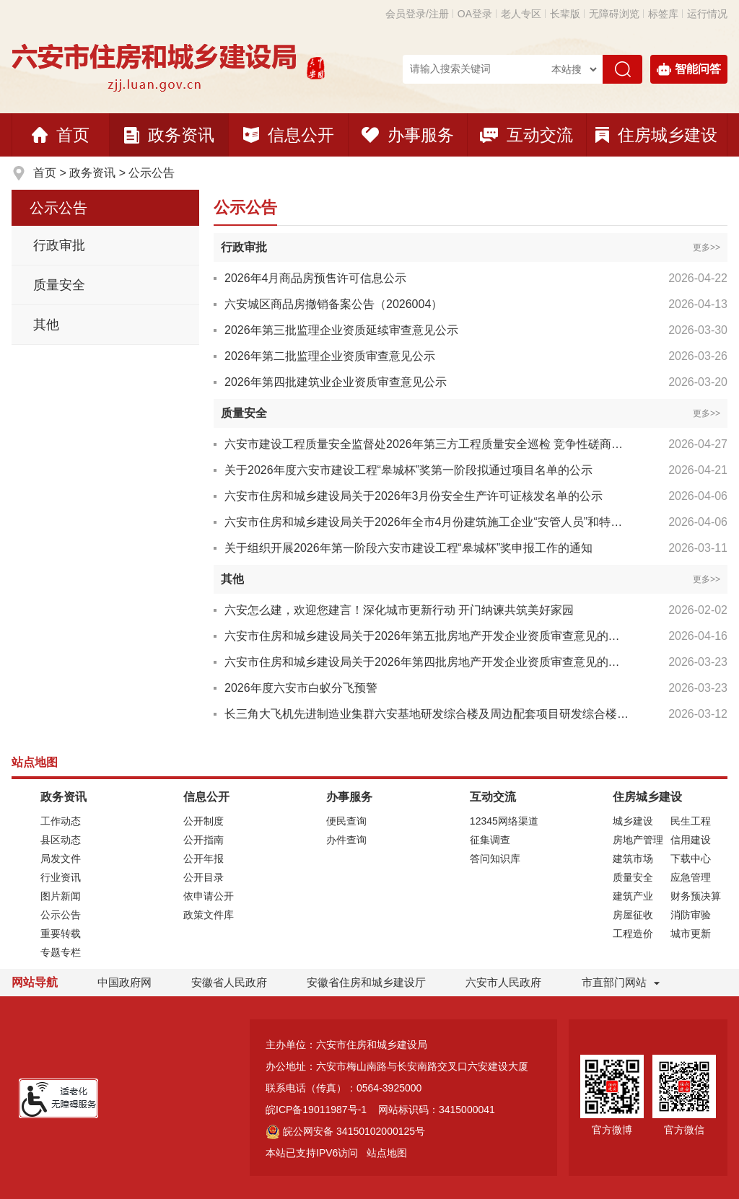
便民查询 (346, 821)
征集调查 (490, 840)
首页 (60, 135)
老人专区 (521, 13)
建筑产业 (633, 896)
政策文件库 (208, 915)
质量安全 (59, 285)
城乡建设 (633, 821)
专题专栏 (60, 952)
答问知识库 (495, 858)
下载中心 (690, 858)
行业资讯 (60, 877)
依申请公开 (208, 896)
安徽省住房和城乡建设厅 (366, 982)
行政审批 (59, 245)
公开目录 (203, 877)
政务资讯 (169, 135)
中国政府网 (124, 982)
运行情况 (707, 13)
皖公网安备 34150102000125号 (345, 1131)
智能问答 (689, 69)
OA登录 (475, 13)
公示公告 (151, 173)
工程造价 (633, 933)
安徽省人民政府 (229, 982)
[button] (565, 13)
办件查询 (346, 840)
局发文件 (60, 858)
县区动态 (60, 840)
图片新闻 (60, 896)
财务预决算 (695, 896)
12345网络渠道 (504, 821)
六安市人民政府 (503, 982)
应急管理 (690, 877)
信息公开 (288, 135)
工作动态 (60, 821)
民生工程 (690, 821)
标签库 (663, 13)
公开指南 (203, 840)
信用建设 (690, 840)
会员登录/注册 (417, 13)
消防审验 (690, 915)
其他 (46, 324)
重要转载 (60, 933)
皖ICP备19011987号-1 (316, 1109)
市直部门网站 (621, 982)
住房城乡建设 (656, 135)
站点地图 (387, 1153)
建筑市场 (633, 858)
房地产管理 (638, 840)
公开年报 (203, 858)
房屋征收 (633, 915)
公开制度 (203, 821)
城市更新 (690, 933)
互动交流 (526, 135)
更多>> (706, 247)
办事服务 (408, 135)
